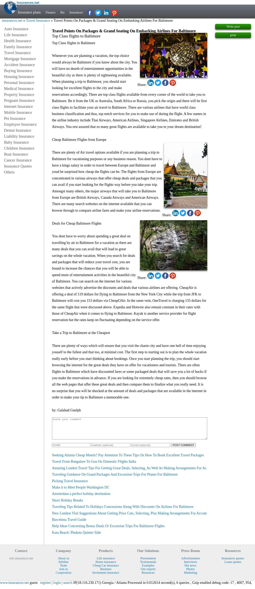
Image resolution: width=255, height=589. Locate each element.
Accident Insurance (19, 64)
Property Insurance (19, 94)
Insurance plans (29, 12)
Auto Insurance (16, 29)
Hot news (190, 569)
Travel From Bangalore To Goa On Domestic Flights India (94, 466)
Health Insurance (17, 41)
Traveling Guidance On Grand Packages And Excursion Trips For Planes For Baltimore (115, 479)
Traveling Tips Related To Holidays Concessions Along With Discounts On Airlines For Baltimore (122, 511)
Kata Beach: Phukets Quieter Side (76, 537)
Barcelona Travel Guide (69, 524)
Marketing (190, 576)
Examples (148, 569)
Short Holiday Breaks (67, 504)
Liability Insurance (19, 136)
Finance (51, 12)
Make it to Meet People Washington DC (80, 492)
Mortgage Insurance (20, 58)
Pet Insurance (15, 118)
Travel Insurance (38, 20)
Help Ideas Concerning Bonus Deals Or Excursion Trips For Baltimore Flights (108, 530)
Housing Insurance (19, 76)
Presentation (148, 562)
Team (63, 569)
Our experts (148, 573)
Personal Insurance (19, 82)
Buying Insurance (18, 70)
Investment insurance (105, 576)
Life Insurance (15, 35)
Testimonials (148, 566)
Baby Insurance (16, 142)
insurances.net (12, 20)
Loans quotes (233, 566)
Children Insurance (19, 148)
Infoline (64, 566)
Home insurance (106, 566)
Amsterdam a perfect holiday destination (81, 498)
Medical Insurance (18, 88)
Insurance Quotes (18, 166)
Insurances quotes (233, 562)
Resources (148, 576)
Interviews (190, 566)
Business (105, 573)
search (68, 587)
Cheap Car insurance (106, 569)
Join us (63, 573)
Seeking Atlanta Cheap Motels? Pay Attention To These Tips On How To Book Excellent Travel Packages (128, 459)
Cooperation (63, 576)
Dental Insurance (17, 130)
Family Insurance (18, 47)
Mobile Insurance (18, 112)
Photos (190, 573)
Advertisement (190, 562)
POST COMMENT (183, 449)
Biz (64, 12)
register (45, 587)
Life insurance (106, 562)
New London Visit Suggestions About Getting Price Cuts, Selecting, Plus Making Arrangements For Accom (129, 517)
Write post (233, 26)
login (57, 587)
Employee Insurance (20, 124)
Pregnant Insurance (19, 100)
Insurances (80, 12)
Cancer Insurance (18, 160)
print (233, 35)
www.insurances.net (14, 587)
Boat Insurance (16, 154)
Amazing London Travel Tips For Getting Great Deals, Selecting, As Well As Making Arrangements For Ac (129, 472)
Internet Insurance (18, 106)
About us (63, 562)
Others (9, 172)
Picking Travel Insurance (70, 485)
